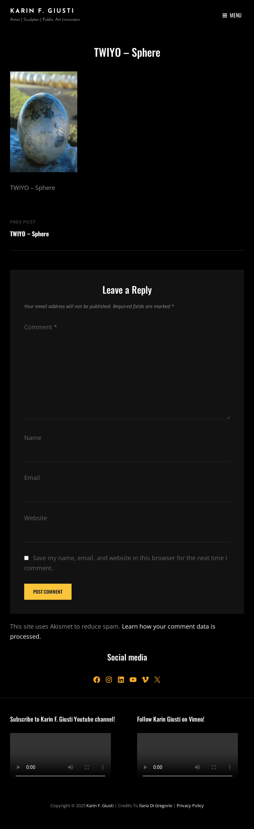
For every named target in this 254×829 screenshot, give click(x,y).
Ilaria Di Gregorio (155, 805)
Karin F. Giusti (42, 11)
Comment (40, 327)
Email (32, 478)
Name (32, 438)
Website (35, 518)
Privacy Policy (190, 805)
